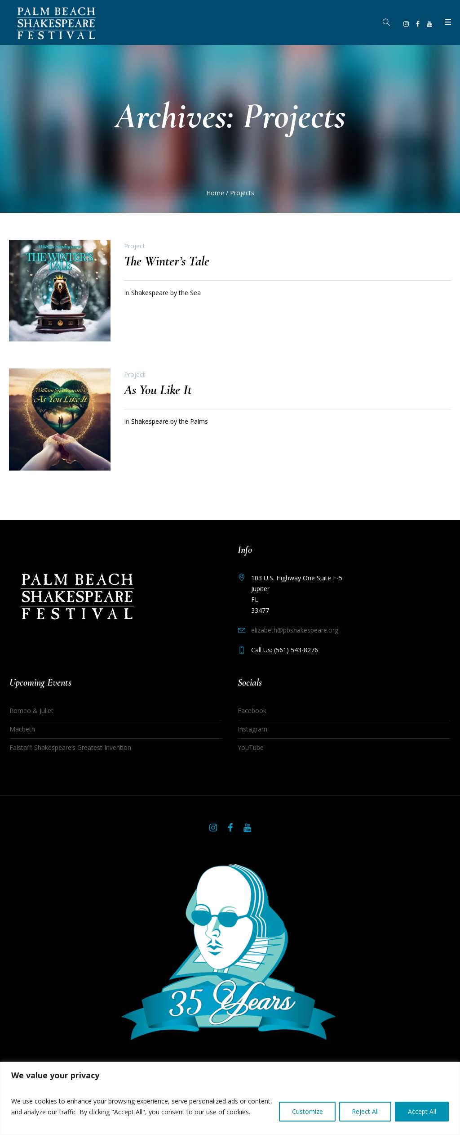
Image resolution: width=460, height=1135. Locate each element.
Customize (305, 1106)
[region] (230, 1093)
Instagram (252, 729)
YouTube (251, 747)
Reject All (364, 1106)
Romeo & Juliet (31, 710)
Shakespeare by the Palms (169, 421)
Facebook (252, 710)
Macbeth (22, 729)
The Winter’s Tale (166, 261)
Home (215, 192)
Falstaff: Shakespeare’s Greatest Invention (70, 747)
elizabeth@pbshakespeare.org (294, 630)
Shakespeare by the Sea (166, 292)
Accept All (421, 1106)
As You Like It (158, 389)
